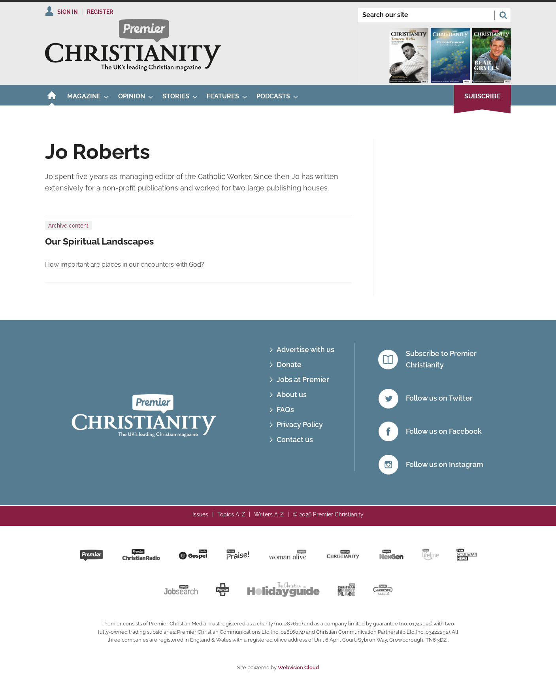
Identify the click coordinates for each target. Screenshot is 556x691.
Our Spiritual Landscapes (99, 241)
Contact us (295, 439)
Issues (200, 514)
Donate (289, 364)
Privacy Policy (300, 424)
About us (292, 394)
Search (503, 15)
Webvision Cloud (298, 667)
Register (100, 12)
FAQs (285, 409)
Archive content (68, 225)
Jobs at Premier (303, 379)
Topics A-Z (231, 514)
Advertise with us (305, 349)
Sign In (67, 12)
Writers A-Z (269, 514)
